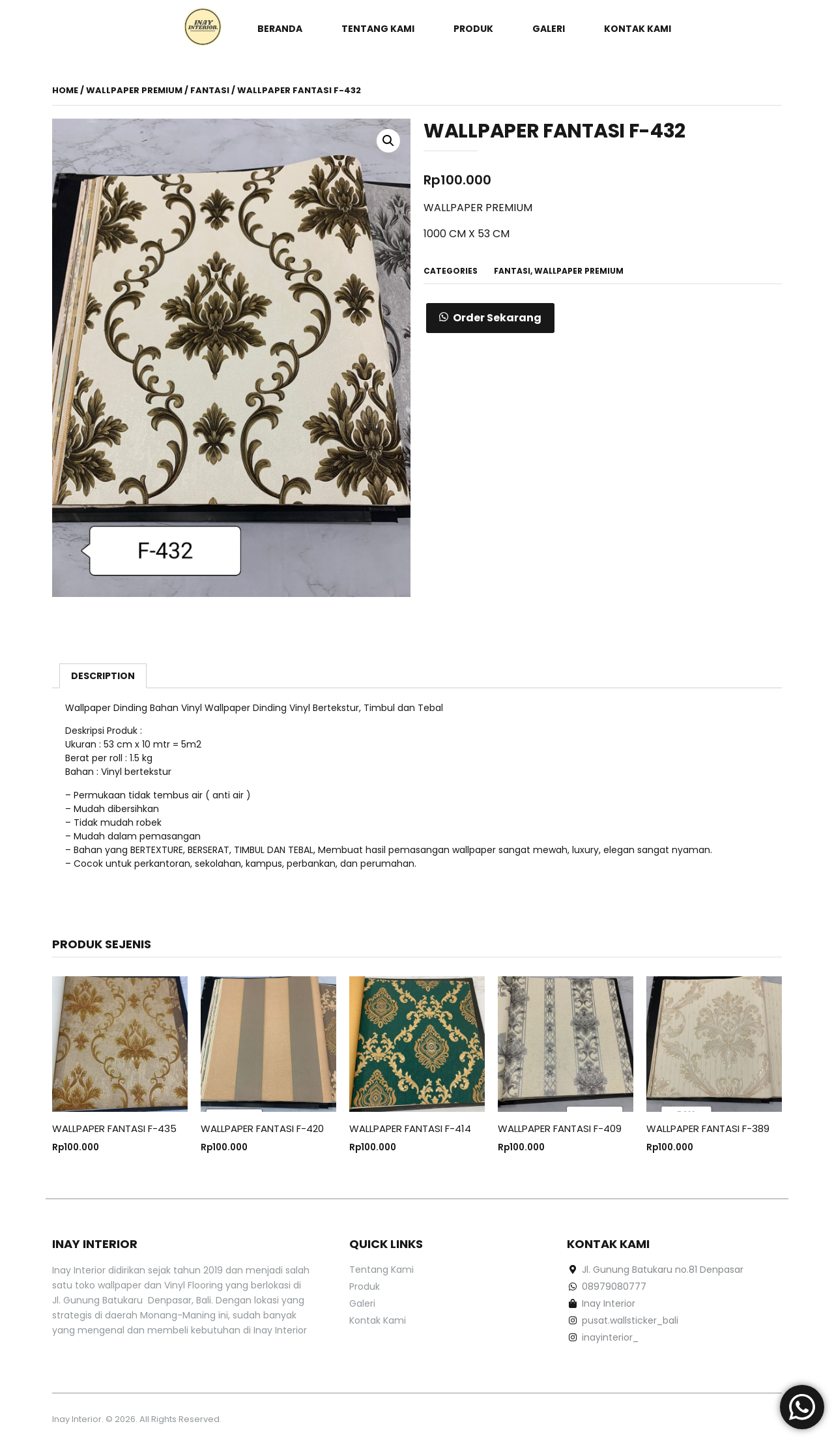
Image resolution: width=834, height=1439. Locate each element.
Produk (473, 28)
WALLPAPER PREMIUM (134, 90)
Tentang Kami (377, 28)
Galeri (548, 28)
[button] (490, 318)
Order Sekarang (497, 317)
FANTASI (209, 90)
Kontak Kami (637, 28)
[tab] (103, 675)
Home (65, 90)
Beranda (279, 28)
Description (103, 675)
